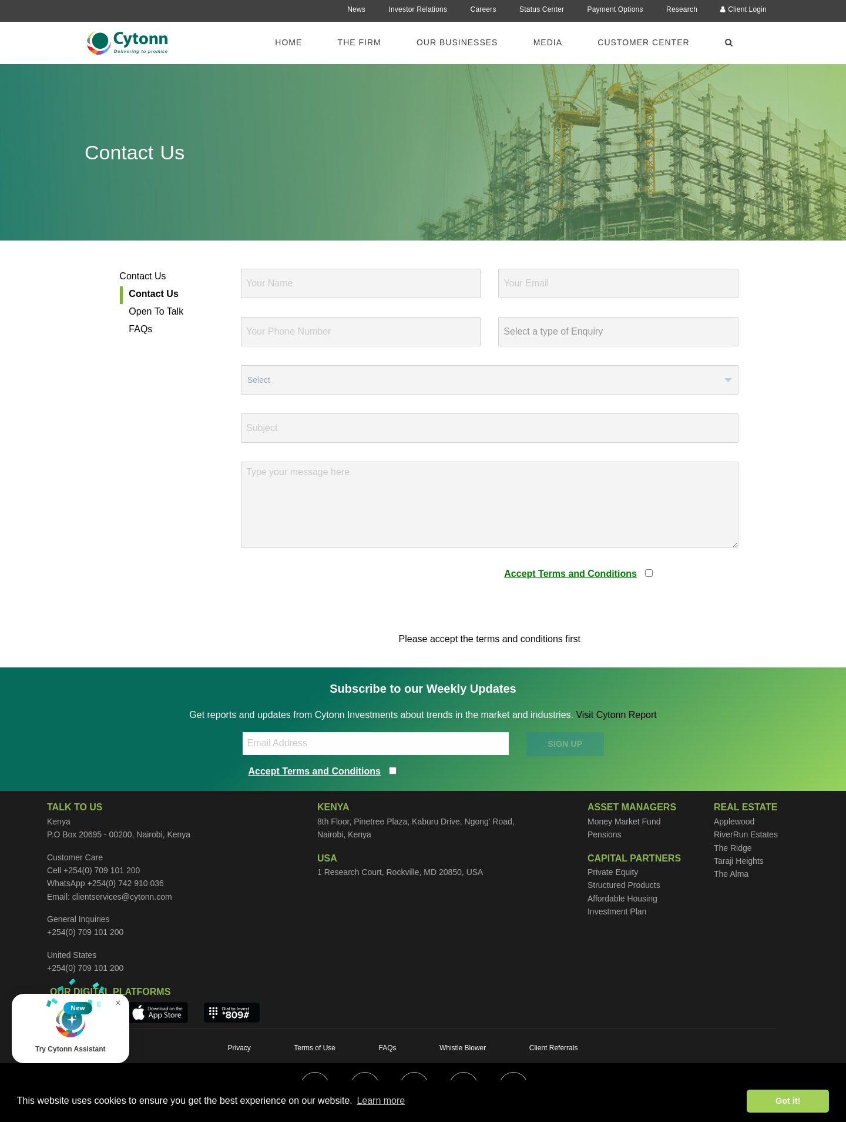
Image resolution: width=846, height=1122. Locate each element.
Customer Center (643, 42)
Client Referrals (553, 1048)
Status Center (541, 9)
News (356, 9)
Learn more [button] (381, 1101)
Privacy (239, 1048)
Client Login (743, 9)
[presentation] (330, 590)
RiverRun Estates (746, 834)
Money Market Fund (624, 821)
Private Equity (613, 872)
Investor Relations (417, 9)
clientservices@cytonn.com (122, 896)
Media (547, 42)
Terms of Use (314, 1048)
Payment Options (615, 9)
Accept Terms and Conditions (570, 574)
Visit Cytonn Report (616, 715)
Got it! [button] (788, 1101)
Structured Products (624, 885)
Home (288, 42)
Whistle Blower (462, 1048)
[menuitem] (295, 41)
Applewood (734, 821)
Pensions (605, 834)
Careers (483, 9)
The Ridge (733, 848)
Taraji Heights (739, 861)
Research (681, 9)
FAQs (140, 329)
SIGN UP (565, 744)
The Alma (731, 874)
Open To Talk (156, 311)
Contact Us (142, 276)
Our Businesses (457, 42)
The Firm (359, 42)
